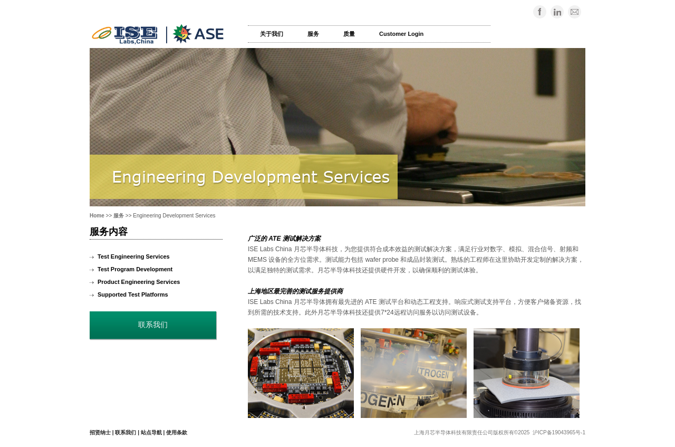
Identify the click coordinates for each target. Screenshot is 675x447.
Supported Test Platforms (133, 294)
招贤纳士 (100, 432)
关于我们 (271, 34)
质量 (349, 34)
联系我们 (125, 432)
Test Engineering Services (134, 256)
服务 (313, 34)
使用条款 (176, 432)
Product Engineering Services (139, 282)
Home (97, 215)
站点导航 (151, 432)
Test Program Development (135, 269)
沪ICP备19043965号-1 (559, 432)
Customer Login (401, 34)
